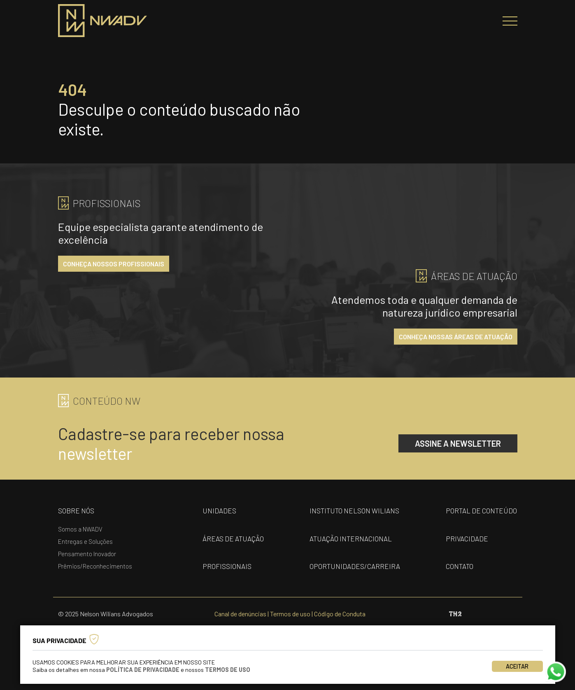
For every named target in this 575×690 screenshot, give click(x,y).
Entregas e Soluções (85, 541)
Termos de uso (290, 614)
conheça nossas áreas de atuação (455, 336)
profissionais (227, 566)
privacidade (467, 538)
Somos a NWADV (80, 529)
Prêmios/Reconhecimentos (95, 566)
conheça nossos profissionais (113, 264)
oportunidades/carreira (355, 566)
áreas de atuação (233, 538)
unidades (219, 510)
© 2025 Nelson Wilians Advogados (105, 614)
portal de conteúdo (481, 510)
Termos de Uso (227, 669)
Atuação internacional (351, 538)
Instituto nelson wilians (354, 510)
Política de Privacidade (142, 669)
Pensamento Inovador (87, 553)
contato (459, 566)
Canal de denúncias (240, 614)
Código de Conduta (339, 614)
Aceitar (517, 666)
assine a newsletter (458, 443)
